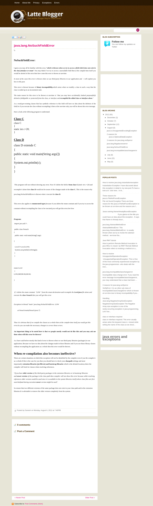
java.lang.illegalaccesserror (117, 144)
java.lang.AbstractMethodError (114, 225)
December (111, 118)
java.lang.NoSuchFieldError (34, 45)
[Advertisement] (116, 89)
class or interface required (112, 317)
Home (17, 3)
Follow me (118, 41)
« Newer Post (20, 498)
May (109, 162)
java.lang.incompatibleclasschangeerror (122, 151)
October (110, 121)
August (110, 128)
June (109, 158)
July (109, 155)
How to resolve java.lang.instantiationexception (120, 183)
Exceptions (46, 3)
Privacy (36, 3)
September (111, 124)
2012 (107, 115)
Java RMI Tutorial (109, 240)
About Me (26, 3)
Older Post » (90, 498)
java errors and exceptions (115, 338)
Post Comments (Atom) (34, 504)
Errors (56, 3)
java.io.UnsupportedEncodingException (122, 131)
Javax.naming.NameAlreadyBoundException (120, 212)
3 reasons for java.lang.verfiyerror (120, 140)
